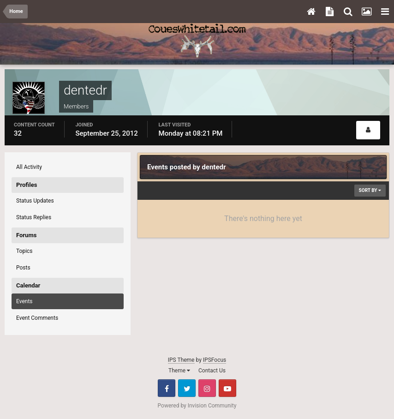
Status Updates (35, 201)
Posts (23, 267)
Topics (24, 251)
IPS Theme (181, 360)
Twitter (187, 388)
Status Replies (33, 217)
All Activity (29, 167)
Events (24, 301)
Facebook (166, 388)
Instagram (207, 388)
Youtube (227, 388)
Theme (179, 370)
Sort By (370, 190)
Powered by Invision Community (197, 405)
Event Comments (37, 318)
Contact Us (212, 370)
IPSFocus (214, 360)
